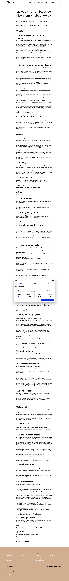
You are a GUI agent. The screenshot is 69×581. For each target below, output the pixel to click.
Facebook (58, 566)
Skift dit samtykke (39, 556)
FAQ (34, 2)
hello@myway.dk (22, 30)
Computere (29, 2)
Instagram (50, 566)
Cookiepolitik (37, 555)
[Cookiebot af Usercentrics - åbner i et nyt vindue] (50, 280)
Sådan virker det (10, 556)
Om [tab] (48, 283)
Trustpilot (43, 566)
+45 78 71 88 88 (20, 31)
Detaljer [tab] (34, 283)
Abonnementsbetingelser (40, 559)
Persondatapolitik (38, 558)
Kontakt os (51, 555)
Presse (50, 556)
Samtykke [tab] (20, 283)
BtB (46, 2)
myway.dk (38, 82)
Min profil (23, 556)
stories (10, 558)
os (35, 320)
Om (40, 2)
